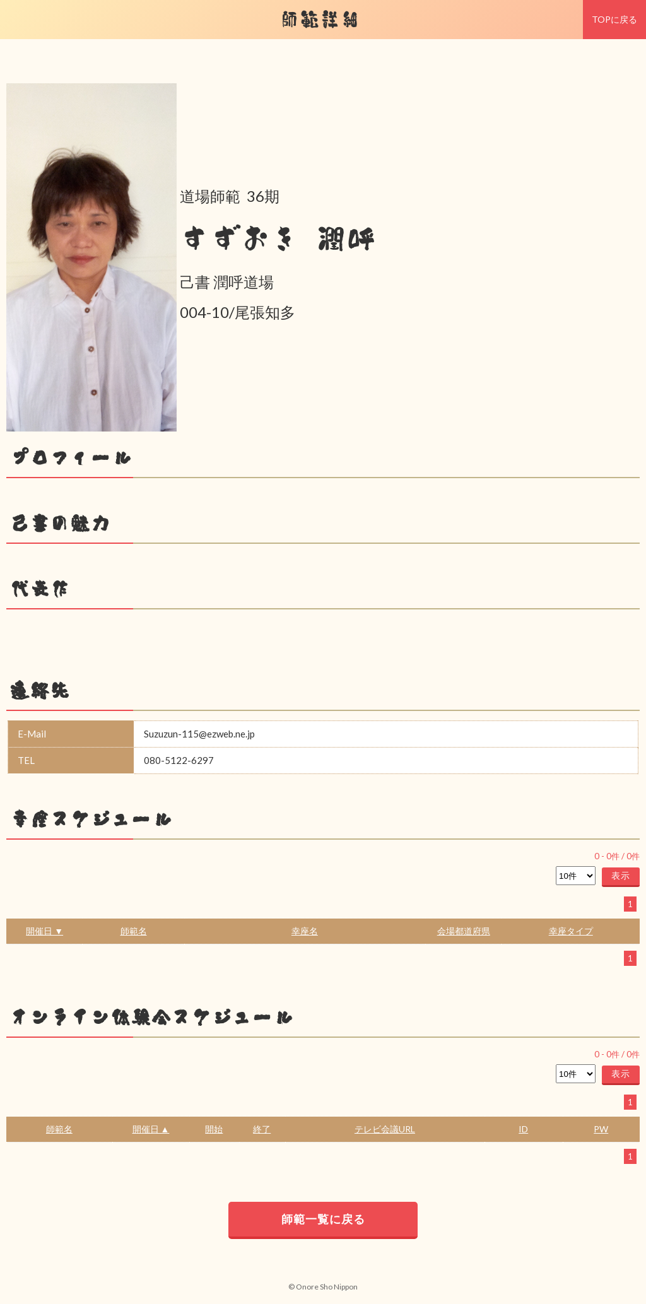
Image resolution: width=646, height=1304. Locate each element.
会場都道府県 (463, 930)
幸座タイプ (571, 930)
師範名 (133, 930)
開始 (214, 1129)
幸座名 (304, 930)
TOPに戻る (614, 19)
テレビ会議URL (385, 1129)
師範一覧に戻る (323, 1219)
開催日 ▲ (151, 1129)
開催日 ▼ (44, 930)
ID (523, 1129)
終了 (262, 1129)
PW (601, 1129)
